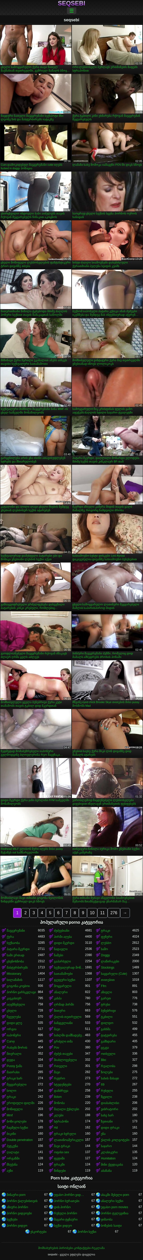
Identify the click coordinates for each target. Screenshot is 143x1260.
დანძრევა (61, 1090)
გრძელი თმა (63, 1041)
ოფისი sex (61, 1152)
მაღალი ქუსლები (66, 1109)
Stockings (107, 967)
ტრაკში (59, 1164)
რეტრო (59, 1078)
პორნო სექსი (87, 1232)
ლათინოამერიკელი (68, 1140)
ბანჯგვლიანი (63, 1023)
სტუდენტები (62, 1084)
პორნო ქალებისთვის (22, 1201)
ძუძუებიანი (61, 930)
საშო (104, 949)
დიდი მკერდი (64, 943)
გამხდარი (108, 1041)
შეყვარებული (16, 1084)
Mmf (10, 1115)
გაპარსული (62, 961)
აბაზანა (106, 1171)
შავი (57, 1029)
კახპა (58, 998)
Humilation (108, 1158)
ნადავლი (61, 949)
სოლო (11, 1090)
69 (102, 1084)
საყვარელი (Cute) (114, 974)
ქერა (10, 937)
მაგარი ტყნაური (66, 1219)
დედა (11, 1060)
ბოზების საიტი (111, 1225)
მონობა (59, 1103)
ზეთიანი (107, 1121)
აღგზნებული (16, 1004)
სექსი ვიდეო (63, 1225)
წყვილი (106, 1097)
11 (102, 913)
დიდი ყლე (14, 1023)
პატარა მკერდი (18, 949)
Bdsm (58, 1097)
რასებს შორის (17, 1047)
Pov (56, 1047)
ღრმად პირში (64, 1004)
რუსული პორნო (65, 1213)
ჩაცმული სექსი (17, 1127)
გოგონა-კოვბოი (18, 986)
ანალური (61, 992)
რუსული (107, 1090)
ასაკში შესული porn (115, 1195)
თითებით (108, 980)
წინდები (60, 1171)
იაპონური (14, 1035)
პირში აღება (63, 937)
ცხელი (11, 1010)
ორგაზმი (13, 1158)
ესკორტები (38, 1232)
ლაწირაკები (110, 961)
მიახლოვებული (65, 1060)
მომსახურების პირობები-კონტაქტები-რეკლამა (71, 1247)
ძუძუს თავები (63, 1054)
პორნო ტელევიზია (114, 1213)
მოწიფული (15, 1109)
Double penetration (20, 1140)
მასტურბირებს (17, 967)
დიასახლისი (110, 1103)
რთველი (60, 1066)
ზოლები (107, 1072)
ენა (103, 1134)
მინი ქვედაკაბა (112, 1164)
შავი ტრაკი (62, 1146)
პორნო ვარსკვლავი (21, 992)
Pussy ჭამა (14, 1066)
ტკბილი (106, 1017)
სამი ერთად (15, 955)
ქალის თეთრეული (67, 1017)
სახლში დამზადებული (69, 1035)
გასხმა (105, 1029)
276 (113, 913)
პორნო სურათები (66, 1201)
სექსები (12, 1219)
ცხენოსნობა (15, 961)
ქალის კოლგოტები (115, 1140)
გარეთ (106, 998)
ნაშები (58, 955)
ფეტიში (59, 1158)
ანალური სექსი (112, 1201)
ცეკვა (105, 1047)
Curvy (11, 1041)
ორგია (11, 1029)
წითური (59, 1010)
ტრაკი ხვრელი (65, 1134)
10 (92, 913)
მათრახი (13, 1072)
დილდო (107, 1023)
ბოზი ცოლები (16, 1121)
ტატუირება (109, 1035)
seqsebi (71, 3)
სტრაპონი (61, 1121)
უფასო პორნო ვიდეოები (69, 1195)
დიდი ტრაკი (110, 1127)
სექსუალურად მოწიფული (69, 967)
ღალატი (13, 1152)
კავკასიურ (14, 998)
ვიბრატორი (109, 1109)
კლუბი (58, 1115)
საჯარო (106, 1146)
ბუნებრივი (108, 1010)
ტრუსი (105, 1004)
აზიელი (106, 992)
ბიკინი (11, 1134)
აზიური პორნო (17, 1207)
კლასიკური (109, 1152)
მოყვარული (62, 986)
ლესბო (106, 943)
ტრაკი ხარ (14, 1078)
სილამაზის (14, 980)
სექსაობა (13, 943)
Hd (56, 1127)
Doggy (105, 955)
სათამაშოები (63, 974)
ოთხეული (108, 1054)
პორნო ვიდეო (17, 1225)
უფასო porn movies (114, 1207)
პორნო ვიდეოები (19, 1213)
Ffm (103, 986)
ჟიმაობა (106, 1219)
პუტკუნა (12, 1146)
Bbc (103, 1060)
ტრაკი (105, 930)
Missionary (14, 974)
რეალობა (108, 1066)
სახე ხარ (107, 1115)
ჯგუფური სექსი (64, 980)
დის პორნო (62, 1207)
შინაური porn (16, 1195)
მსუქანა (12, 1164)
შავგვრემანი (16, 930)
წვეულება (14, 1017)
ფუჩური (106, 937)
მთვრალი (14, 1054)
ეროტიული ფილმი (20, 1103)
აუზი (10, 1171)
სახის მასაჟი (110, 1078)
